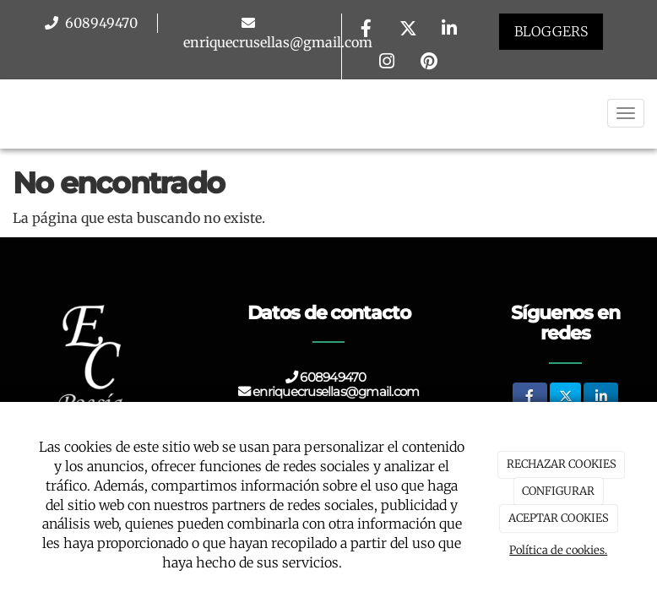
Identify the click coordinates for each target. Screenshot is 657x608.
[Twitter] (408, 30)
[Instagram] (387, 62)
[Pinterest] (429, 62)
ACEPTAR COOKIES (558, 518)
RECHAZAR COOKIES (561, 464)
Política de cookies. (558, 550)
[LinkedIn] (449, 30)
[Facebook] (366, 30)
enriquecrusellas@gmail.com (277, 42)
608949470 (100, 22)
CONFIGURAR (558, 491)
